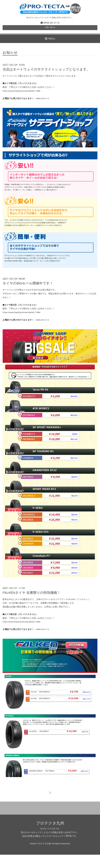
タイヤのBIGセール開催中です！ (28, 284)
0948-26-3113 (42, 100)
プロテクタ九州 (50, 825)
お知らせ (10, 54)
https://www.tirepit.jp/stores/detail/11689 (21, 92)
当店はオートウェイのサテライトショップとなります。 (46, 70)
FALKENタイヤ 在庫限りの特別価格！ (32, 594)
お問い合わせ (50, 28)
